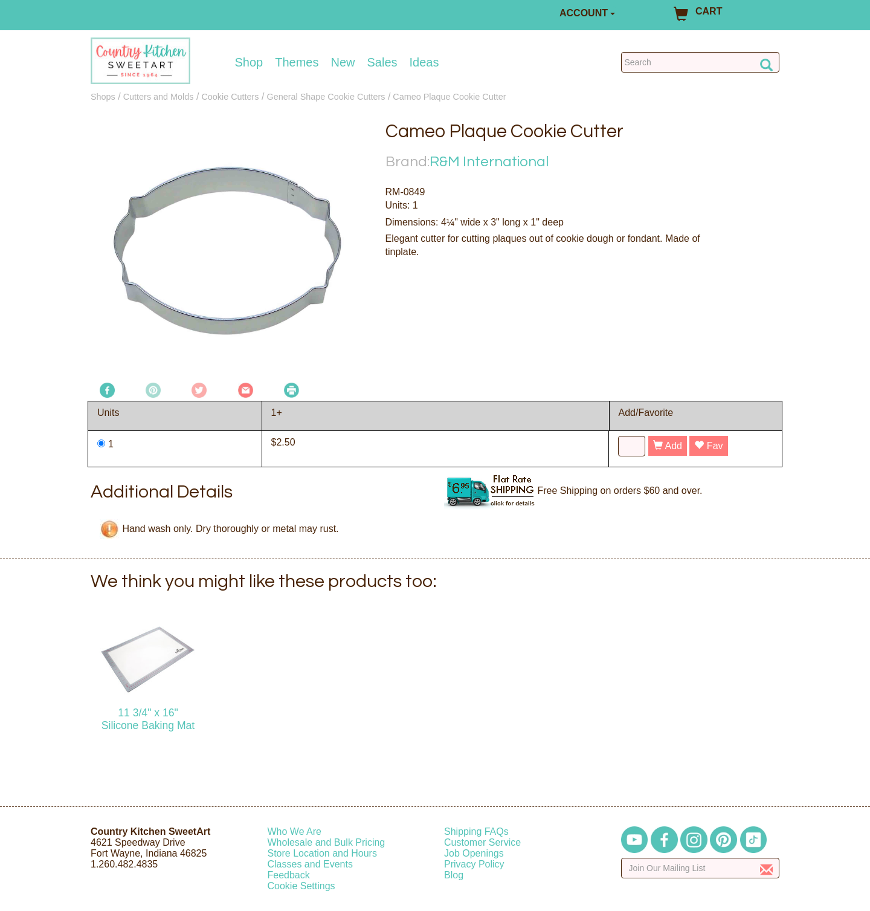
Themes (296, 62)
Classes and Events (310, 864)
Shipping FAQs (476, 831)
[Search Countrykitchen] (700, 62)
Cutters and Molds (158, 97)
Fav (708, 446)
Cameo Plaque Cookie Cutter (449, 97)
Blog (453, 875)
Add (667, 446)
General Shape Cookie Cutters (325, 97)
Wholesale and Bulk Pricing (326, 842)
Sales (382, 62)
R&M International (489, 161)
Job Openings (474, 853)
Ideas (424, 62)
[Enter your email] (700, 868)
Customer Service (482, 842)
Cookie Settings (301, 886)
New (342, 62)
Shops (103, 97)
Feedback (289, 875)
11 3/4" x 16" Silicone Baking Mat (148, 719)
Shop (249, 62)
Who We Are (295, 831)
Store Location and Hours (322, 853)
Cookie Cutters (230, 97)
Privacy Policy (474, 864)
